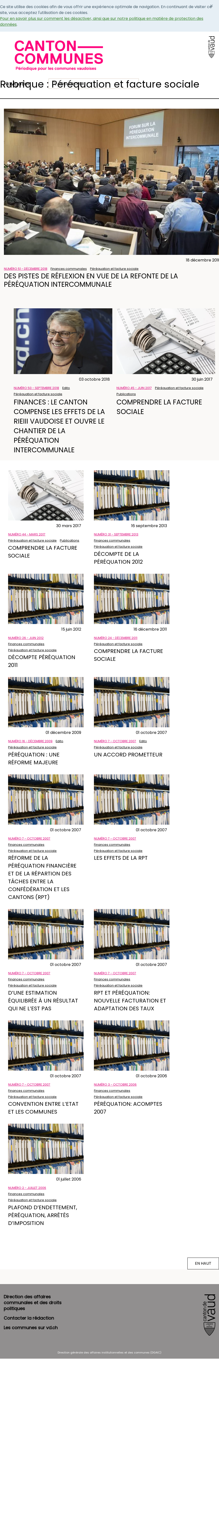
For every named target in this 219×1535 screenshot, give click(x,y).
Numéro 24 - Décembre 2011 (115, 638)
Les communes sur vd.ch (31, 1328)
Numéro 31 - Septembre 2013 (116, 534)
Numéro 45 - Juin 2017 (134, 388)
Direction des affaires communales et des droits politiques (33, 1303)
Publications (126, 394)
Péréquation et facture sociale (114, 269)
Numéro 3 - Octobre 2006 (115, 1084)
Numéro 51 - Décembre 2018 (25, 269)
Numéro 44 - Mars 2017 (26, 534)
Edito (66, 388)
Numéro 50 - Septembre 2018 (36, 388)
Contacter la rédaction (29, 1318)
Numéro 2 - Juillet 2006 (27, 1188)
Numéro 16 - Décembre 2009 (30, 741)
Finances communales (69, 269)
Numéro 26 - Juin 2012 (26, 638)
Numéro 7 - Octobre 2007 (115, 741)
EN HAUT (203, 1263)
